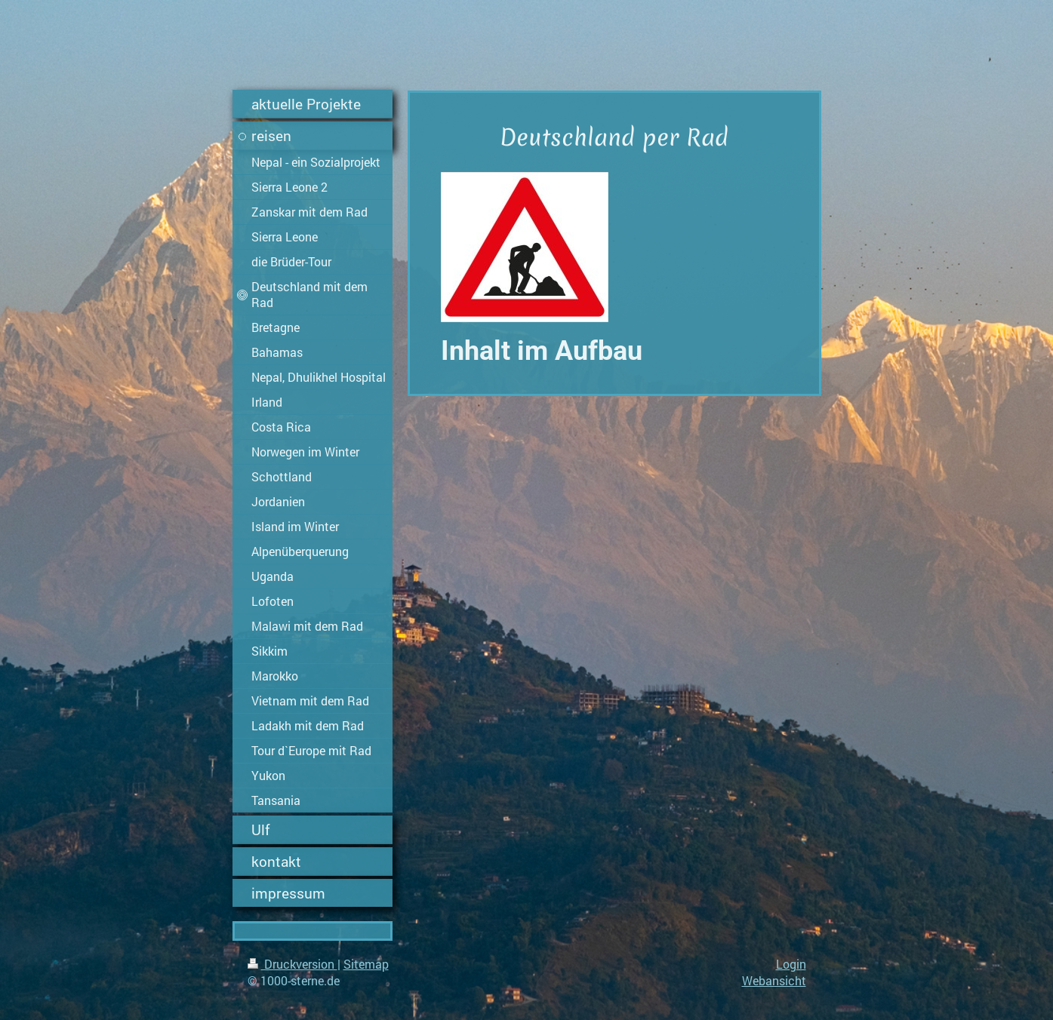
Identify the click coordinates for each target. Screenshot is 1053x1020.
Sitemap (366, 964)
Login (791, 964)
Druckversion (292, 964)
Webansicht (774, 980)
